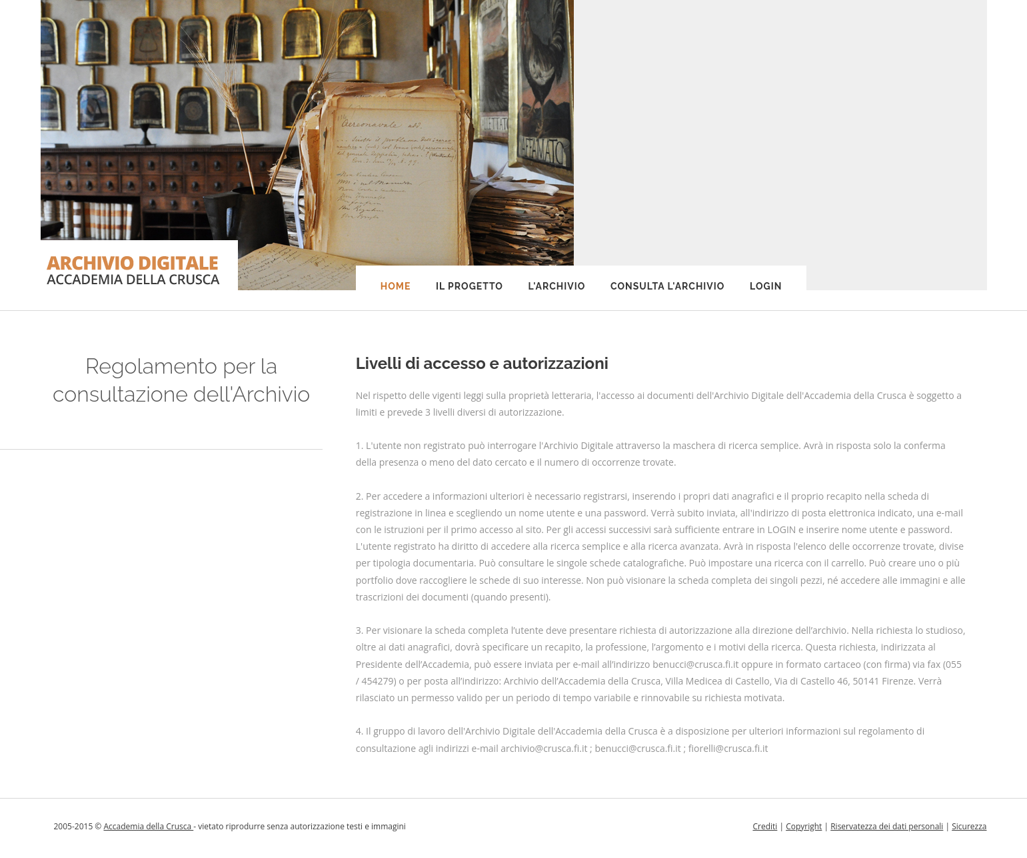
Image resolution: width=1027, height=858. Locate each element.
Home (396, 286)
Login (766, 286)
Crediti (764, 826)
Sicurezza (969, 826)
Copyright (804, 826)
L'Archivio (557, 286)
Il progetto (469, 286)
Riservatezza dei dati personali (886, 826)
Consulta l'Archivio (667, 286)
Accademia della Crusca (148, 826)
